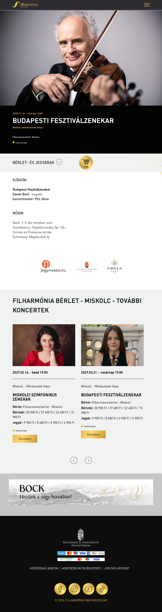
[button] (147, 5)
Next (88, 460)
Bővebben (25, 439)
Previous (73, 460)
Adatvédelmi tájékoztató (81, 568)
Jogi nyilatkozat (116, 568)
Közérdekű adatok (44, 568)
